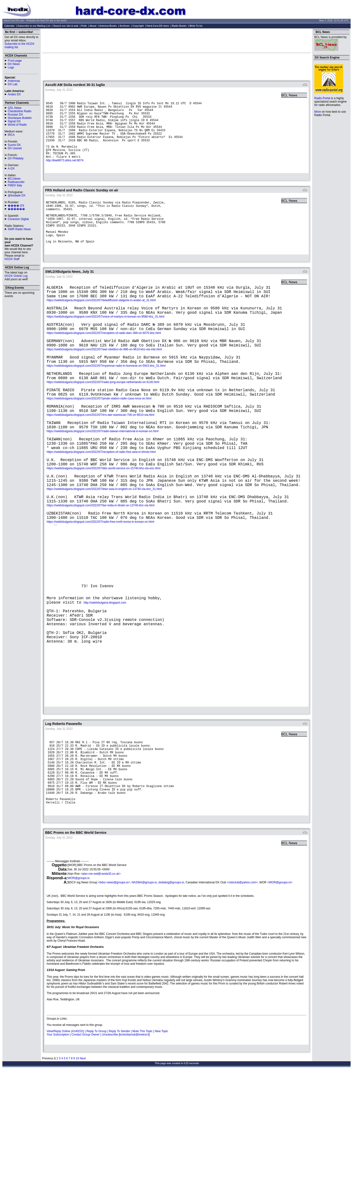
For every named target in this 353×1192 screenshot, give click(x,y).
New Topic (161, 1150)
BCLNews (14, 178)
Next (83, 1177)
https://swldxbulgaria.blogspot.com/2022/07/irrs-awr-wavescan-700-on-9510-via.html (100, 460)
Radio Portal (322, 98)
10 (77, 1177)
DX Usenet (15, 148)
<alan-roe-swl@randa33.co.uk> (101, 993)
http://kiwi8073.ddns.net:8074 (64, 172)
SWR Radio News (19, 229)
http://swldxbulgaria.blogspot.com (105, 685)
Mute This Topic (142, 1150)
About (92, 26)
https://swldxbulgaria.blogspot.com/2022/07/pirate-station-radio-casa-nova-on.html (99, 441)
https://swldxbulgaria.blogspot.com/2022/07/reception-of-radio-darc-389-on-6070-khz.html (104, 364)
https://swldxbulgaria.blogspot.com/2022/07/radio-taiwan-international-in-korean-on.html (103, 479)
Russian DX (15, 114)
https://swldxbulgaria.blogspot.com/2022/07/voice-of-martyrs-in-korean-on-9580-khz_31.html (105, 344)
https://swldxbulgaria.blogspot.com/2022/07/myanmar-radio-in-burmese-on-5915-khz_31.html (106, 402)
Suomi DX (14, 145)
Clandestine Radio (19, 111)
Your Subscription (58, 1153)
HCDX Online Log (16, 276)
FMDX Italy (15, 185)
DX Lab (12, 84)
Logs (11, 67)
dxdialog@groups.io (171, 1001)
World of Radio (17, 124)
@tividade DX (16, 195)
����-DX (16, 205)
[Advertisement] (176, 40)
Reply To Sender (119, 1150)
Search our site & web (65, 26)
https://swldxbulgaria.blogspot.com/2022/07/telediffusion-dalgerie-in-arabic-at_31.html (101, 325)
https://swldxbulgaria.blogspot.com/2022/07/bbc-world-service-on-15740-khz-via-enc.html (104, 523)
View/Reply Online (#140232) (65, 1150)
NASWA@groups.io (144, 1001)
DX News (14, 64)
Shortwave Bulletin (19, 118)
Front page (15, 60)
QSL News (14, 108)
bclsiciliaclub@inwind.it (134, 1153)
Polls (84, 26)
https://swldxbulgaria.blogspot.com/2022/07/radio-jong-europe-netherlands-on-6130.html (103, 421)
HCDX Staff (12, 259)
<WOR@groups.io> (279, 1001)
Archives (124, 26)
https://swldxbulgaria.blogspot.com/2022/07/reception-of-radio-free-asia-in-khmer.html (101, 504)
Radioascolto (16, 182)
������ (16, 209)
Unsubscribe (110, 1153)
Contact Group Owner (85, 1153)
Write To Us (196, 26)
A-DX (11, 168)
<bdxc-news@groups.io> (114, 1001)
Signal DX (14, 121)
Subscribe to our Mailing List (34, 26)
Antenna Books (108, 26)
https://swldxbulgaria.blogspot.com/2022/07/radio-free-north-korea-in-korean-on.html (100, 586)
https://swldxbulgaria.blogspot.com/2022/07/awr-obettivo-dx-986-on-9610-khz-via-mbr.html (104, 383)
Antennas (14, 81)
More (317, 111)
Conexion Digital (18, 219)
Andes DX (14, 94)
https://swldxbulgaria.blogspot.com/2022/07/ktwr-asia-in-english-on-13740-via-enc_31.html (104, 548)
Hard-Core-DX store (158, 26)
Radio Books (179, 26)
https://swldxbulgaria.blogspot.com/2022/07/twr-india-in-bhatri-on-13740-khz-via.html (101, 567)
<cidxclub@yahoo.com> (242, 1001)
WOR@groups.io (79, 997)
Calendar (9, 26)
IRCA (11, 135)
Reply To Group (96, 1150)
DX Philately (15, 158)
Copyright (138, 26)
